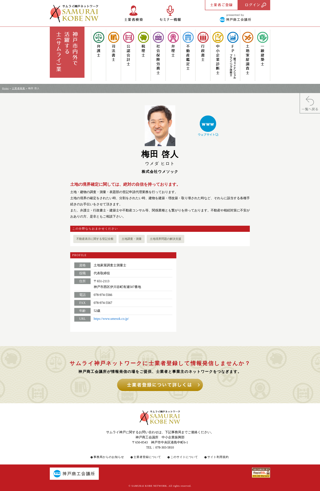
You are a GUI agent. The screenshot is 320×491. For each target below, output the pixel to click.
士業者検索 (18, 88)
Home (5, 88)
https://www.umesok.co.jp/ (111, 318)
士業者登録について (147, 457)
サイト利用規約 (218, 457)
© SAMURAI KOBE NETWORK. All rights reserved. (160, 485)
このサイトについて (184, 457)
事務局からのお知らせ (108, 457)
